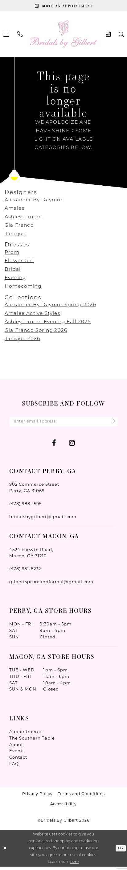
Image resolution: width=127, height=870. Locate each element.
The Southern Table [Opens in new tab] (32, 741)
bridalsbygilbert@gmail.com (42, 519)
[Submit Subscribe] (111, 424)
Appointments (26, 734)
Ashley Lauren (23, 218)
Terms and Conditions (81, 797)
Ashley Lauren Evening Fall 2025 (48, 323)
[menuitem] (20, 36)
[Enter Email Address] (63, 424)
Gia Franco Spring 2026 (36, 332)
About (16, 747)
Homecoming (23, 288)
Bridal (13, 271)
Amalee (15, 210)
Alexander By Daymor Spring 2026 (50, 306)
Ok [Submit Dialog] (120, 851)
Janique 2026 (22, 340)
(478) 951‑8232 (25, 572)
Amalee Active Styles (32, 315)
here (74, 865)
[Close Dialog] (5, 851)
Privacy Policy (37, 797)
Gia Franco (19, 227)
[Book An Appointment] (63, 6)
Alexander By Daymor (34, 201)
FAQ (14, 767)
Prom (12, 254)
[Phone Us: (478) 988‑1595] (20, 36)
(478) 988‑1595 (25, 507)
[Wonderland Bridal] (64, 36)
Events (17, 754)
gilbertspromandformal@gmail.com (51, 585)
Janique (15, 235)
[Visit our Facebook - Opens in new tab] (54, 446)
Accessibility (63, 807)
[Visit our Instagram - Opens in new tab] (72, 446)
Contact (18, 760)
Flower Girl (19, 262)
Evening (15, 279)
